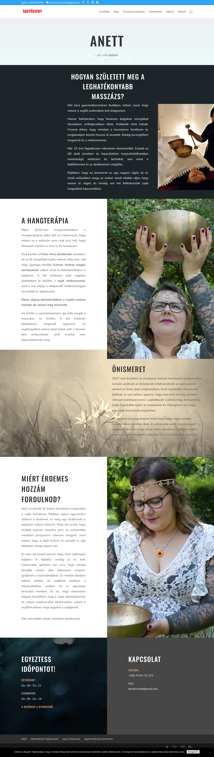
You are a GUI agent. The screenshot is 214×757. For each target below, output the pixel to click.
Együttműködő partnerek (98, 738)
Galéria (170, 12)
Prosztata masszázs (134, 12)
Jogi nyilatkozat (71, 738)
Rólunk (182, 12)
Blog (116, 12)
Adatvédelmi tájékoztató (44, 738)
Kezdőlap (104, 12)
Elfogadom (193, 752)
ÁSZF (24, 738)
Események (155, 12)
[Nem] (210, 752)
